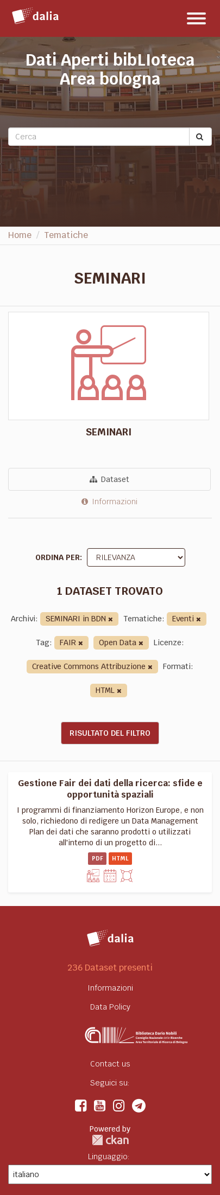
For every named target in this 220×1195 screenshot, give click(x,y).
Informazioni (109, 501)
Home (20, 235)
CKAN (110, 1140)
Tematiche (66, 235)
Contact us (110, 1063)
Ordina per (57, 557)
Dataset (109, 479)
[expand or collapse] (196, 18)
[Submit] (200, 136)
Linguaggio (108, 1156)
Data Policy (110, 1006)
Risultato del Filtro (110, 733)
